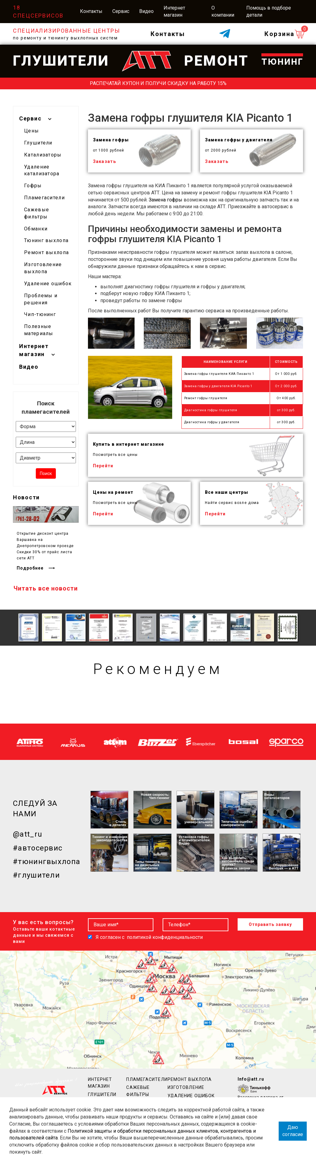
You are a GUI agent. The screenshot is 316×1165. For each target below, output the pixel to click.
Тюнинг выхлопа (46, 240)
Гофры (33, 186)
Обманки (36, 229)
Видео (146, 11)
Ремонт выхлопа (46, 252)
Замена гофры (165, 200)
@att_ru (27, 834)
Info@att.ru (251, 1079)
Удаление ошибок (48, 283)
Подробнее (30, 568)
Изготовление (186, 1087)
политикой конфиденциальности (165, 937)
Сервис (120, 11)
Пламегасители (44, 198)
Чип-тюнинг (40, 314)
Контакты (91, 11)
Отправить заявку (270, 924)
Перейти (103, 465)
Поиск (46, 473)
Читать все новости (46, 588)
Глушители (38, 143)
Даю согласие (292, 1130)
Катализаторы (43, 155)
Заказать (104, 161)
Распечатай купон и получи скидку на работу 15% (158, 83)
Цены (31, 131)
